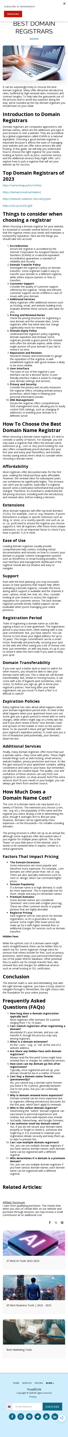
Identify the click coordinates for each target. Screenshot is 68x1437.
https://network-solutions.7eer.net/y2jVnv (27, 199)
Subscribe (52, 1406)
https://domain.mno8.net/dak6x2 (22, 192)
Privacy (32, 1396)
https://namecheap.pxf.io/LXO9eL (22, 185)
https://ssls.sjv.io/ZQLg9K (17, 205)
